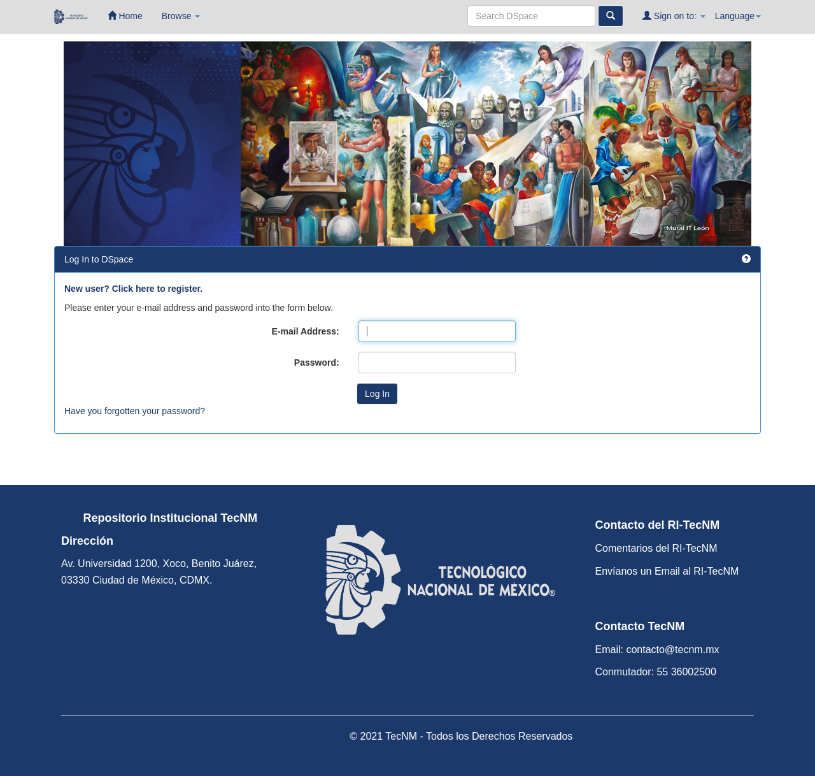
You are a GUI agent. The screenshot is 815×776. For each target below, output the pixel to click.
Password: (316, 362)
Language (738, 16)
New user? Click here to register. (133, 289)
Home (125, 15)
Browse (181, 16)
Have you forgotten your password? (134, 411)
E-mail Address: (305, 331)
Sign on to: (673, 15)
